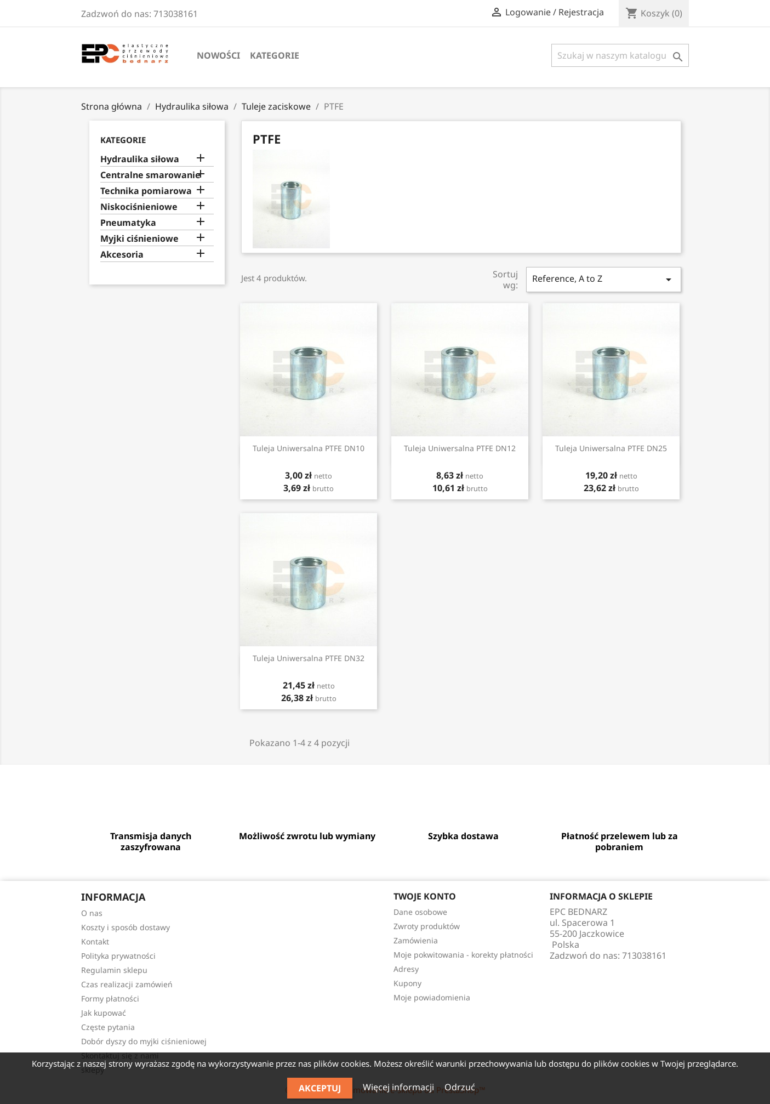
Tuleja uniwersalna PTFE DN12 (460, 448)
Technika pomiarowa (146, 191)
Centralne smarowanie (150, 175)
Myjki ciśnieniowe (139, 238)
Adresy (406, 969)
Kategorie (274, 55)
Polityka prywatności (118, 956)
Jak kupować (103, 1013)
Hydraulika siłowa (139, 159)
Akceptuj (320, 1088)
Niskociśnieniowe (139, 207)
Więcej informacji (399, 1087)
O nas (91, 913)
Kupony (407, 983)
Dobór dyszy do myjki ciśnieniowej (144, 1041)
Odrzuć (459, 1087)
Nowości (218, 55)
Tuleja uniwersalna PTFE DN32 (308, 658)
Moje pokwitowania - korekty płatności (463, 954)
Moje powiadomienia (431, 997)
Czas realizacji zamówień (127, 984)
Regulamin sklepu (114, 970)
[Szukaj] (620, 55)
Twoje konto (424, 896)
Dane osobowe (420, 912)
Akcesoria (122, 254)
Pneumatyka (128, 223)
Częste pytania (108, 1027)
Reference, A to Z (603, 279)
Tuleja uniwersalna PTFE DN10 (308, 448)
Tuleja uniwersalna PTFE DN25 (611, 448)
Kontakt (95, 941)
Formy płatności (110, 998)
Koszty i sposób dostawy (125, 927)
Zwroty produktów (426, 926)
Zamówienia (415, 940)
